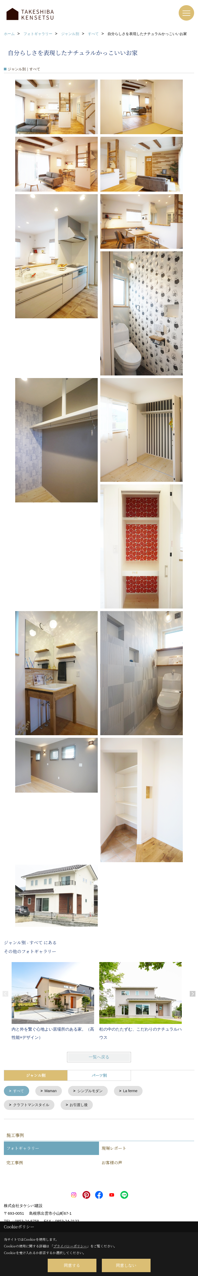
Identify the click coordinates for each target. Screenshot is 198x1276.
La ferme (135, 1091)
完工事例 (14, 1164)
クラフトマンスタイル (32, 1105)
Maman (52, 1091)
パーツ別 (99, 1075)
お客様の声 (112, 1164)
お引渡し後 (82, 1105)
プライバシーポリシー (70, 1246)
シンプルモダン (92, 1091)
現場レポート (114, 1149)
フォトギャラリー (22, 1149)
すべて (19, 1091)
